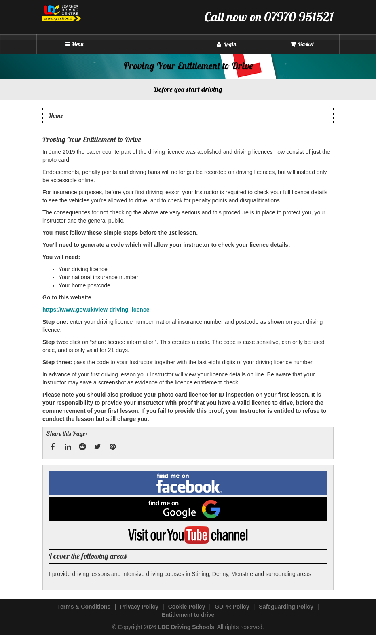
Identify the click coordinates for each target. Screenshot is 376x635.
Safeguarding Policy (286, 606)
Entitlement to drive (188, 615)
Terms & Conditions (83, 606)
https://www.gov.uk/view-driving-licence (95, 309)
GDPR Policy (232, 606)
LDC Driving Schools (186, 627)
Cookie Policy (186, 606)
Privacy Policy (139, 606)
